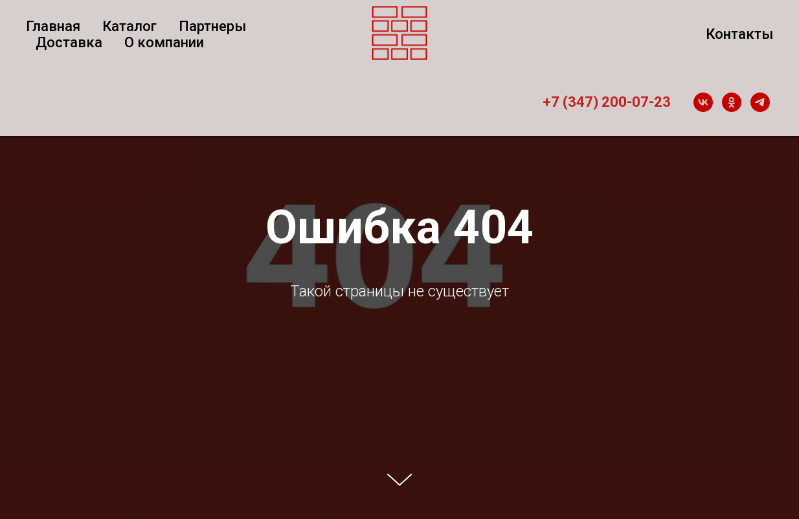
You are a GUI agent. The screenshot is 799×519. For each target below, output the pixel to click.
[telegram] (760, 102)
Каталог (129, 26)
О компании (164, 42)
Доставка (69, 42)
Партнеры (212, 26)
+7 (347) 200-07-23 (607, 102)
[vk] (703, 102)
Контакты (739, 34)
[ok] (731, 102)
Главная (53, 26)
